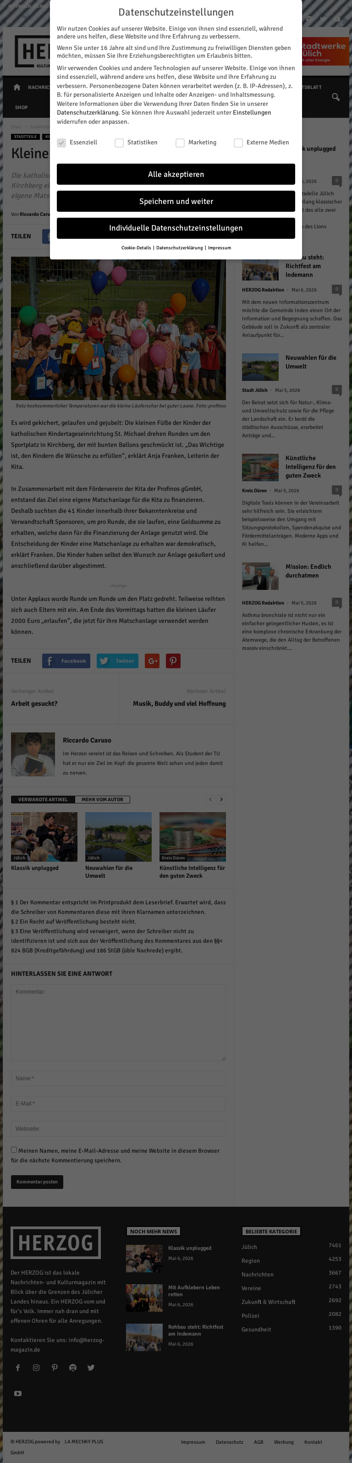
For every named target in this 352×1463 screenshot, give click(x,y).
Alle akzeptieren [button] (176, 174)
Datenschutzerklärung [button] (180, 248)
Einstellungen (252, 112)
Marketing (196, 142)
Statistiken (136, 142)
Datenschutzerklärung (87, 112)
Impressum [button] (219, 248)
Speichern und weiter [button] (176, 201)
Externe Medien (261, 142)
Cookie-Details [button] (136, 248)
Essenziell (77, 142)
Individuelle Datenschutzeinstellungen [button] (176, 228)
